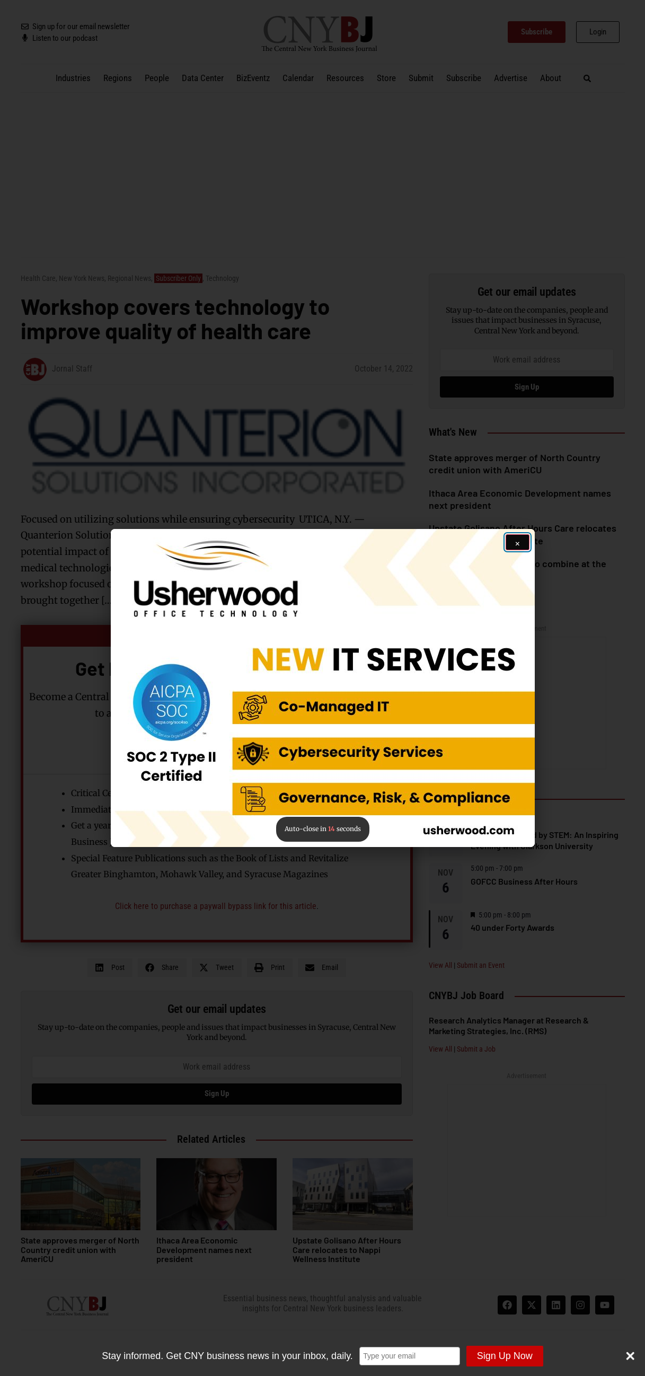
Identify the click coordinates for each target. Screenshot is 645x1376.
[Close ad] (517, 542)
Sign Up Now (504, 1356)
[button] (323, 688)
